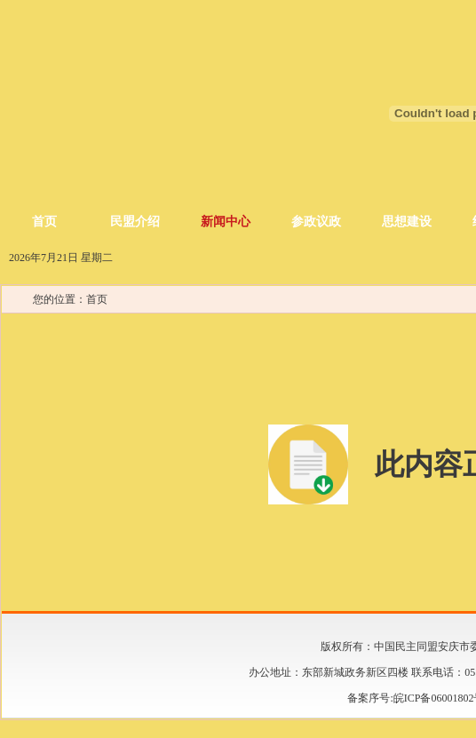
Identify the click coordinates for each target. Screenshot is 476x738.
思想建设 (407, 221)
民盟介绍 (135, 221)
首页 (44, 221)
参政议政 (316, 221)
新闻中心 (225, 221)
